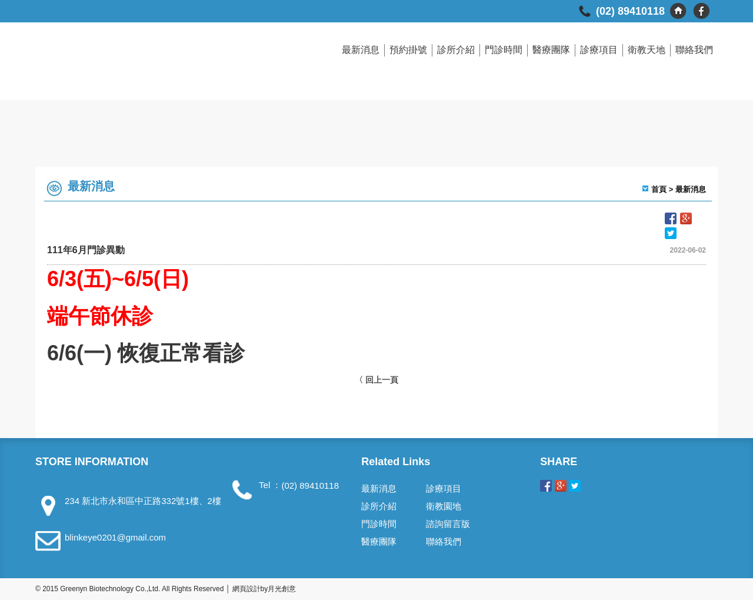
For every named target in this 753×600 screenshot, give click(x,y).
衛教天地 (646, 50)
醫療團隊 (551, 50)
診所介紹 (456, 50)
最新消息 (360, 50)
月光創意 (282, 589)
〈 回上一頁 (376, 379)
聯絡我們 (694, 50)
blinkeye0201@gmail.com (115, 537)
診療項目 (599, 50)
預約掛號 (408, 50)
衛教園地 (443, 506)
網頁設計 (246, 589)
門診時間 (503, 50)
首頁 (659, 189)
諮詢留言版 (448, 524)
